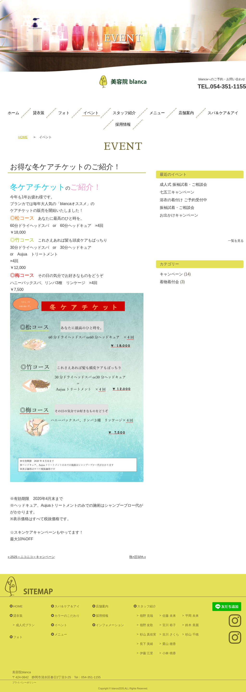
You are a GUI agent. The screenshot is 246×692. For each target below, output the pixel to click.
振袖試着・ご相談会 (177, 208)
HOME (23, 137)
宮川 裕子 (169, 625)
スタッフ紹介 (124, 113)
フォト (64, 113)
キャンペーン (171, 274)
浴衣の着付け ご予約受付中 (183, 200)
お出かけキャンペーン (179, 215)
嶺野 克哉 (146, 615)
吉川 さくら (170, 634)
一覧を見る (236, 241)
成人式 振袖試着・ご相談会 (183, 184)
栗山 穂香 (169, 644)
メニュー (157, 113)
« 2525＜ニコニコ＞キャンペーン (31, 557)
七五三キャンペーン (177, 192)
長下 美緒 (146, 644)
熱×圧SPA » (137, 557)
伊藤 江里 (146, 653)
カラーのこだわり (67, 615)
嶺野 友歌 (146, 625)
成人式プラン (25, 625)
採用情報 (123, 124)
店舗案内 (186, 113)
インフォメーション (110, 625)
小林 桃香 (169, 653)
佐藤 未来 (169, 615)
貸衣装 (38, 113)
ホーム (13, 113)
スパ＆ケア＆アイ (223, 113)
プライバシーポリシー (24, 682)
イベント (91, 113)
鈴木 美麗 (192, 625)
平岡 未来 (192, 615)
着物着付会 (169, 282)
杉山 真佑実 (148, 634)
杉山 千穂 (192, 634)
